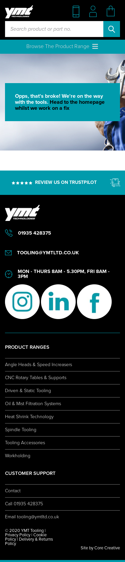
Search (111, 29)
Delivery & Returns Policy (29, 541)
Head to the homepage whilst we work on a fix (60, 105)
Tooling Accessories (25, 443)
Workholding (17, 456)
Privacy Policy (17, 535)
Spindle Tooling (20, 430)
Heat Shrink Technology (29, 416)
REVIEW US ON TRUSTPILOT (66, 182)
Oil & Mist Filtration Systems (33, 403)
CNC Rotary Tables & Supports (35, 377)
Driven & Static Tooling (28, 390)
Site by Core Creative (100, 548)
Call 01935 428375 (24, 504)
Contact (13, 491)
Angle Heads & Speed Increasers (38, 364)
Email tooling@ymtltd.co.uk (32, 517)
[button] (57, 46)
